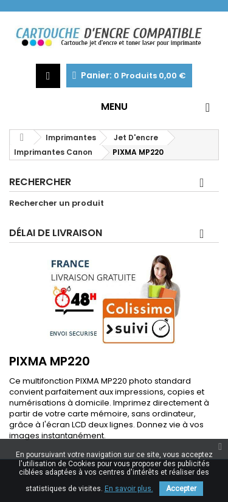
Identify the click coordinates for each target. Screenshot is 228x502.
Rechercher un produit (56, 203)
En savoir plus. (129, 488)
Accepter (181, 488)
